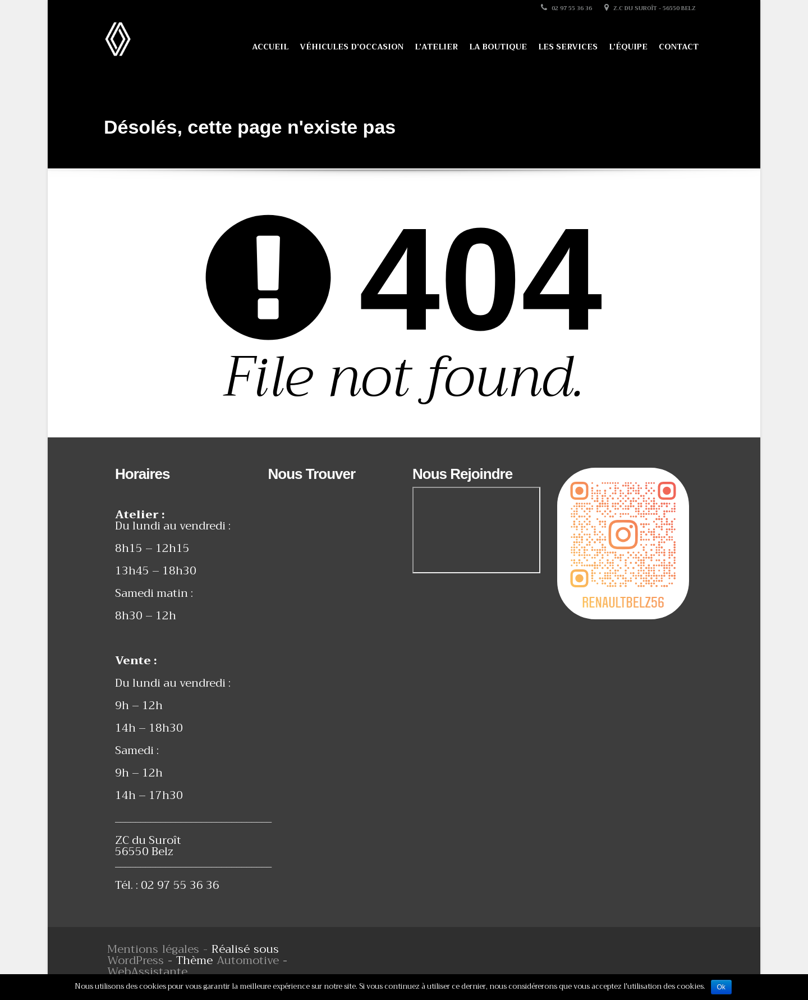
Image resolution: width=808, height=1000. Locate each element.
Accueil (270, 46)
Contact (679, 46)
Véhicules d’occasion (351, 46)
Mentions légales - (159, 949)
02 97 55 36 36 (566, 8)
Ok (721, 987)
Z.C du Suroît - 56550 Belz (650, 8)
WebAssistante (147, 971)
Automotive (248, 960)
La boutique (498, 46)
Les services (568, 46)
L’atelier (436, 46)
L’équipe (628, 46)
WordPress (135, 960)
